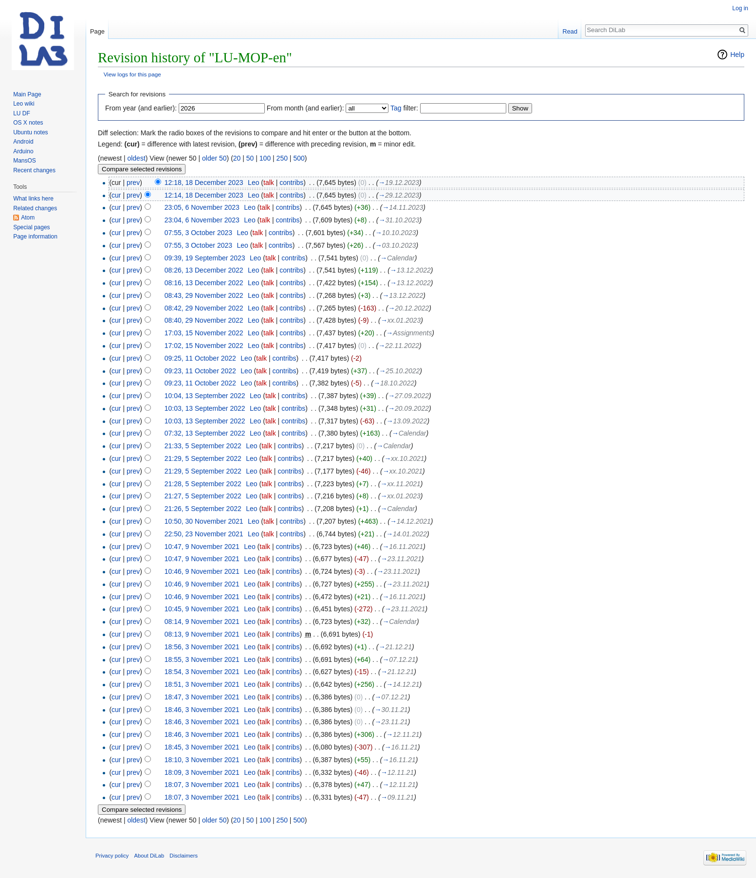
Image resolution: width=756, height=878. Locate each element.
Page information (35, 236)
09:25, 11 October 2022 (200, 358)
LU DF (21, 113)
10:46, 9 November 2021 (202, 571)
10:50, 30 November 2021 (204, 521)
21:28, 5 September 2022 (203, 484)
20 (237, 158)
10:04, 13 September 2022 (205, 396)
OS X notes (28, 122)
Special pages (31, 227)
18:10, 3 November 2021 (202, 760)
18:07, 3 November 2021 (202, 784)
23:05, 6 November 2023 (202, 207)
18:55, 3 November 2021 (202, 659)
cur (116, 195)
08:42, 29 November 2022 (204, 308)
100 (265, 158)
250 (282, 158)
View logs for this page (132, 74)
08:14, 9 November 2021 (202, 621)
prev (133, 182)
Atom (28, 217)
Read (569, 31)
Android (23, 141)
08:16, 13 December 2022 (204, 283)
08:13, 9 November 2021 (202, 634)
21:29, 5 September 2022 (203, 458)
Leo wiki (23, 103)
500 (298, 158)
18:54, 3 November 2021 (202, 672)
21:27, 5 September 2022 (203, 496)
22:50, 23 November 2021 (204, 534)
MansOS (24, 160)
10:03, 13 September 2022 (205, 408)
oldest (136, 158)
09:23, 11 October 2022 (200, 371)
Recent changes (34, 170)
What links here (33, 198)
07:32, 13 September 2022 (205, 433)
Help (737, 54)
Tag (396, 108)
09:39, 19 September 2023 (205, 258)
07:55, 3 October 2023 (198, 233)
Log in (740, 8)
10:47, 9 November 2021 (202, 546)
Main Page (27, 94)
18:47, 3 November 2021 (202, 697)
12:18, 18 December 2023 (204, 182)
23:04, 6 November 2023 (202, 220)
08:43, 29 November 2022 (204, 295)
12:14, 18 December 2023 (204, 195)
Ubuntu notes (30, 132)
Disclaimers (183, 856)
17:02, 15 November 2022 (204, 345)
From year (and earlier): (141, 108)
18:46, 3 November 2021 (202, 709)
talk (268, 182)
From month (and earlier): (305, 108)
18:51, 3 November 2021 (202, 684)
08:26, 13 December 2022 (204, 270)
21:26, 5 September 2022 (203, 508)
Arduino (23, 151)
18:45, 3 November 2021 (202, 747)
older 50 (214, 158)
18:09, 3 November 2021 (202, 772)
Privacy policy (112, 856)
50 (250, 158)
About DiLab (149, 856)
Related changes (35, 208)
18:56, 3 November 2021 (202, 647)
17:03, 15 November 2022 (204, 333)
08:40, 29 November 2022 (204, 320)
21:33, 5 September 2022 (203, 446)
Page (97, 31)
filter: (404, 108)
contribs (291, 182)
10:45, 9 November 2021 (202, 609)
